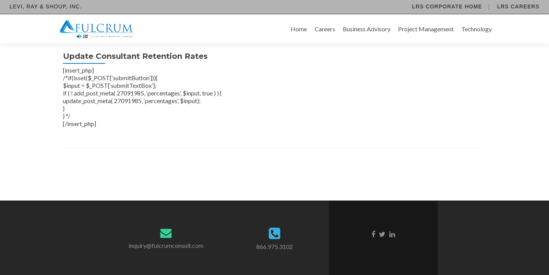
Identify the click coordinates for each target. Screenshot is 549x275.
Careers (325, 28)
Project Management (426, 28)
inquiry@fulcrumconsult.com (166, 245)
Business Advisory (366, 28)
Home (299, 28)
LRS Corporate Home (447, 6)
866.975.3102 (274, 246)
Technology (476, 28)
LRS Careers (518, 6)
